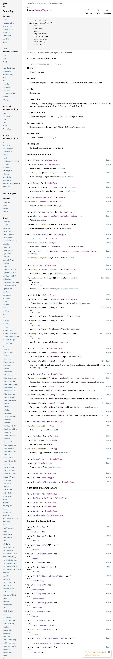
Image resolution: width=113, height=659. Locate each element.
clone (33, 164)
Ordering (72, 299)
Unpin (36, 511)
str (52, 251)
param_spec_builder (41, 258)
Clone (36, 160)
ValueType (38, 459)
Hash (35, 265)
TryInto (44, 647)
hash (33, 269)
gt (32, 403)
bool (69, 352)
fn (47, 251)
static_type (37, 426)
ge (32, 411)
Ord (35, 295)
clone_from (36, 173)
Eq (34, 477)
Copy (35, 473)
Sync (35, 506)
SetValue (37, 243)
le (32, 395)
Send (35, 502)
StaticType (39, 421)
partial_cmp (37, 378)
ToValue (37, 436)
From (35, 197)
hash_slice (36, 278)
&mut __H (70, 269)
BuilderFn (38, 251)
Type (52, 426)
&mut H (74, 278)
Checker (37, 216)
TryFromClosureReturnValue (52, 638)
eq (32, 352)
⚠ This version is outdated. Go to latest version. (95, 653)
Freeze (36, 494)
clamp (33, 333)
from (33, 201)
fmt (32, 187)
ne (32, 361)
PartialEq (38, 348)
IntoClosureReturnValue (50, 576)
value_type (36, 449)
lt (32, 386)
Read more (60, 168)
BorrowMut (42, 545)
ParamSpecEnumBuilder (84, 251)
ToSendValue (43, 620)
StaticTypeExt (45, 602)
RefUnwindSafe (41, 498)
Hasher (45, 269)
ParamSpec (38, 239)
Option (80, 378)
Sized (38, 285)
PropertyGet (43, 593)
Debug (36, 183)
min (32, 320)
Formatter (57, 187)
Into (42, 567)
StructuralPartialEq (44, 482)
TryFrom (44, 629)
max (32, 307)
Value (62, 197)
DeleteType (51, 160)
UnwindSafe (39, 515)
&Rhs (52, 361)
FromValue (43, 212)
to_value (35, 440)
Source (30, 13)
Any (38, 527)
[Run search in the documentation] (69, 3)
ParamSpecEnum (53, 239)
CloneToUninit (45, 553)
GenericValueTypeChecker (57, 216)
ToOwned (41, 611)
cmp (32, 299)
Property (41, 585)
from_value (44, 224)
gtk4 (28, 7)
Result (75, 187)
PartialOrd (39, 374)
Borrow (40, 536)
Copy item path (51, 10)
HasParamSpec (40, 234)
